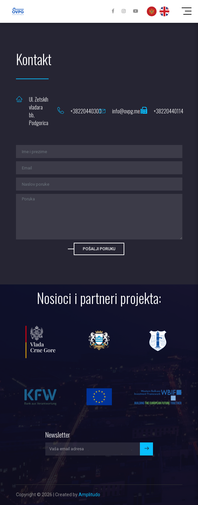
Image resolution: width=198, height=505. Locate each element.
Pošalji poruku (99, 249)
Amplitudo (89, 494)
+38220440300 (85, 111)
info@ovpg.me (126, 111)
